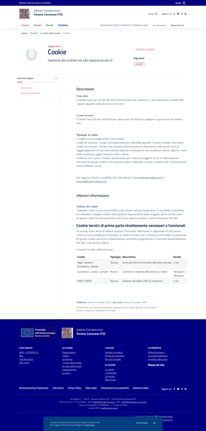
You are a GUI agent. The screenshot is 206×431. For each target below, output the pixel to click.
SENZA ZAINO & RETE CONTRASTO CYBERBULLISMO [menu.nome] (124, 25)
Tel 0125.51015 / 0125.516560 (72, 401)
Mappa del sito (177, 25)
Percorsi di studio (113, 359)
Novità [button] (49, 25)
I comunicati (110, 373)
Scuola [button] (25, 25)
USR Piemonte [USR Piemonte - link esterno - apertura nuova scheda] (26, 359)
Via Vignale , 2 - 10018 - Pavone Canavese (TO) (89, 398)
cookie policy (89, 425)
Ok (154, 423)
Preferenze (142, 423)
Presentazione (69, 352)
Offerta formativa (156, 352)
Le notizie (109, 369)
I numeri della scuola (72, 362)
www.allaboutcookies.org (91, 181)
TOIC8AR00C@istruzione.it (103, 401)
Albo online (110, 379)
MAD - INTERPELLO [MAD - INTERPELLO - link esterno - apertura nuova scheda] (28, 352)
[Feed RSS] (185, 13)
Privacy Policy (74, 387)
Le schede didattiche (158, 356)
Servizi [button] (37, 25)
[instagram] (182, 13)
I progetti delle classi (157, 359)
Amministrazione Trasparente (33, 387)
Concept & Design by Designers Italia (154, 416)
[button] (38, 78)
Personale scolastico (114, 356)
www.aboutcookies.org (148, 177)
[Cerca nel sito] (153, 14)
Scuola (33, 33)
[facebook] (174, 13)
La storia (66, 373)
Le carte (139, 63)
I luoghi (65, 356)
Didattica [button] (63, 25)
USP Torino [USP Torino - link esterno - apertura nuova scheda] (24, 362)
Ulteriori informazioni (30, 93)
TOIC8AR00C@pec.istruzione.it (134, 401)
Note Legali (91, 387)
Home (24, 33)
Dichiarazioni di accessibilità (115, 387)
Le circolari (110, 376)
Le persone (67, 359)
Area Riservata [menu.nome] (159, 25)
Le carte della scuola (50, 33)
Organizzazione (69, 369)
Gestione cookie (140, 387)
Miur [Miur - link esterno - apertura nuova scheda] (21, 356)
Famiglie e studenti (114, 352)
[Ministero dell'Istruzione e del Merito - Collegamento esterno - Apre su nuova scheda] (35, 2)
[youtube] (178, 13)
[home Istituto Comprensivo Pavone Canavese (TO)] (41, 14)
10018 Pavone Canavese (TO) (123, 398)
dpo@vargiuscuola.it (109, 408)
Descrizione (26, 88)
